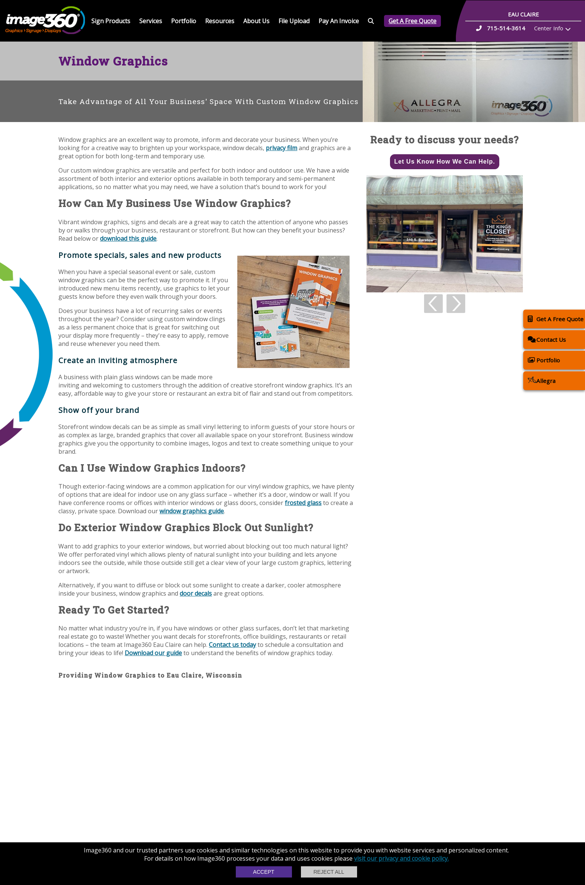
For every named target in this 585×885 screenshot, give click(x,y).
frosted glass (303, 503)
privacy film (281, 148)
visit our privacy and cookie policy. (401, 858)
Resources (219, 21)
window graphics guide (191, 511)
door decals (196, 593)
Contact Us (547, 339)
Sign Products (110, 21)
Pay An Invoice (339, 21)
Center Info (548, 28)
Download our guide (153, 653)
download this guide (128, 238)
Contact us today (232, 645)
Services (150, 21)
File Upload (294, 21)
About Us (256, 21)
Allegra (541, 380)
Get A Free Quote (412, 21)
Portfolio (183, 21)
